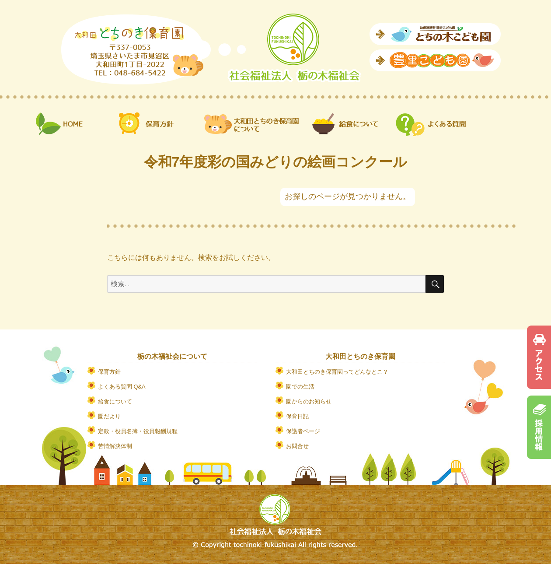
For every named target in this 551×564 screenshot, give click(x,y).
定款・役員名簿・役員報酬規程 (138, 431)
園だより (109, 416)
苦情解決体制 (115, 446)
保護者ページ (303, 431)
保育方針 (109, 371)
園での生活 (300, 386)
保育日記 (297, 416)
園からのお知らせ (308, 401)
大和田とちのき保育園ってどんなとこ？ (337, 371)
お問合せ (297, 446)
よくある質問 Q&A (122, 386)
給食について (115, 401)
